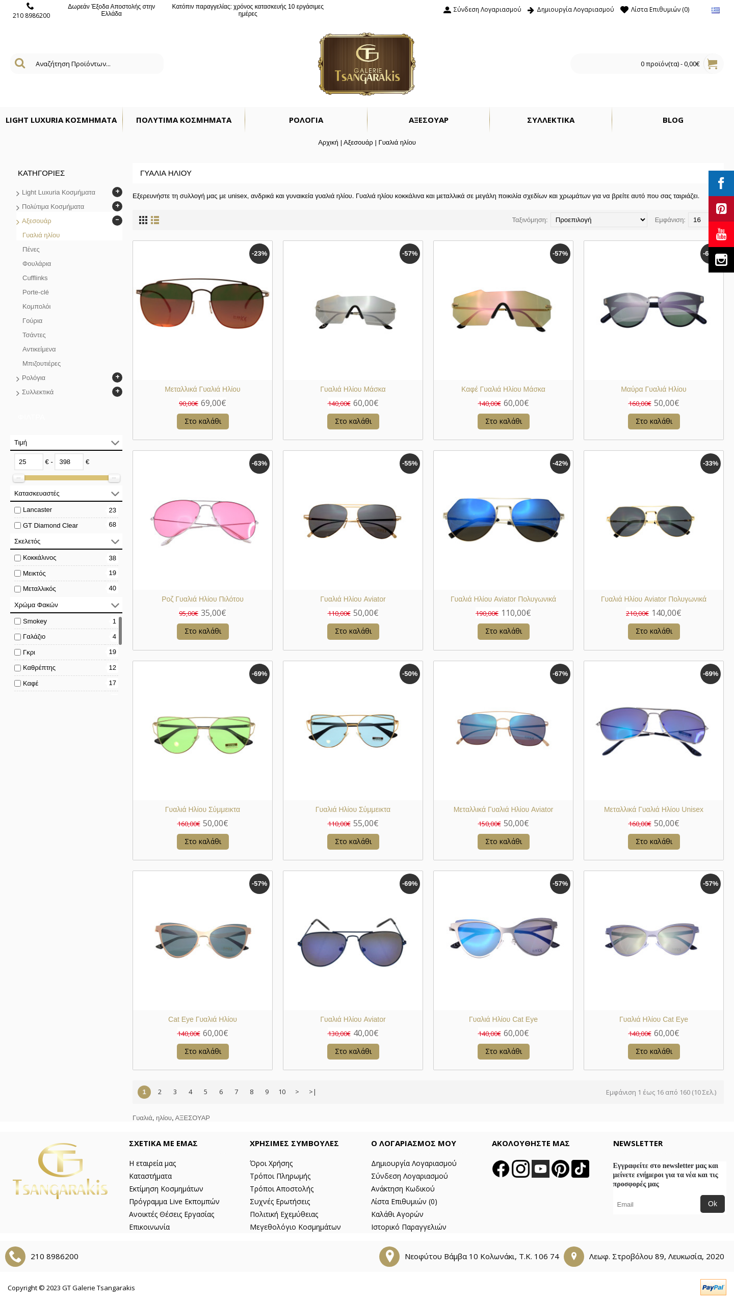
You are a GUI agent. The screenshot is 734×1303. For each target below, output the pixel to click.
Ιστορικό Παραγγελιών (409, 1227)
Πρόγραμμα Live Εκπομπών (174, 1201)
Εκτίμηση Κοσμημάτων (166, 1188)
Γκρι (29, 652)
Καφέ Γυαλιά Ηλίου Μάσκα (503, 389)
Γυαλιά (142, 1118)
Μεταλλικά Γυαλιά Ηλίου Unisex (653, 809)
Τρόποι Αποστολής (281, 1188)
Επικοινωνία (149, 1227)
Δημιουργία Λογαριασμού (414, 1163)
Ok (712, 1204)
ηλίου (164, 1118)
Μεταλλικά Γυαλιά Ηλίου (202, 389)
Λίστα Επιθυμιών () (404, 1201)
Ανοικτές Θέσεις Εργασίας (171, 1214)
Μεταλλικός (39, 588)
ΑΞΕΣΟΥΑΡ (192, 1118)
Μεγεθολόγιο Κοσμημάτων (295, 1227)
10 (281, 1091)
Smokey (35, 621)
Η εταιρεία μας (152, 1163)
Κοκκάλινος (39, 557)
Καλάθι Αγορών (397, 1214)
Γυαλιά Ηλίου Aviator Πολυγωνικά (503, 599)
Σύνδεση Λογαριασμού (409, 1176)
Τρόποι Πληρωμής (280, 1176)
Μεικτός (34, 573)
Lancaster (37, 509)
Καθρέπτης (39, 667)
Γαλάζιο (34, 636)
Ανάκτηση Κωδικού (403, 1188)
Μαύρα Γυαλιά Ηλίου (654, 389)
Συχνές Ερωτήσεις (280, 1201)
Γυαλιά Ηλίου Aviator (352, 599)
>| (313, 1091)
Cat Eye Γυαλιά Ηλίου (202, 1019)
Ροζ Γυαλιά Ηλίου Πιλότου (203, 599)
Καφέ (30, 683)
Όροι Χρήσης (271, 1163)
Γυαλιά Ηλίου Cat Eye (503, 1019)
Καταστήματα (150, 1176)
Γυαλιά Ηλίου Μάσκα (352, 389)
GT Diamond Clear (50, 525)
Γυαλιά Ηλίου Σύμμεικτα (202, 809)
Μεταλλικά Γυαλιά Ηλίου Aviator (504, 809)
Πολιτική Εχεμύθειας (284, 1214)
